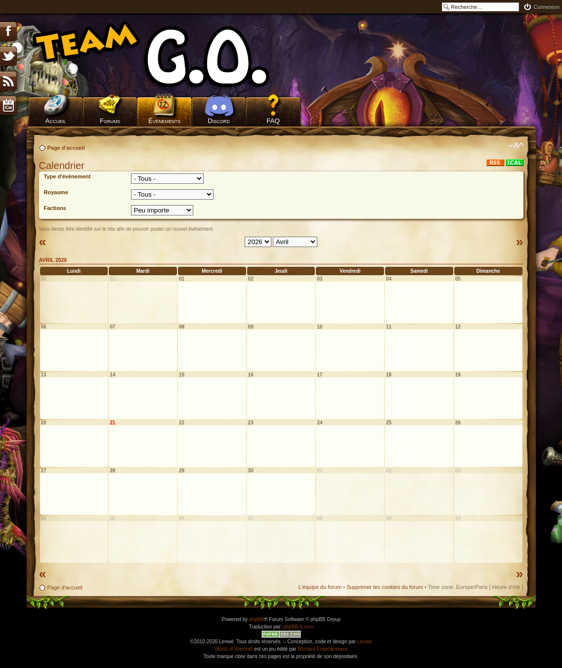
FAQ (273, 121)
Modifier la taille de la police (516, 145)
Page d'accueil (66, 148)
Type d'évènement (67, 176)
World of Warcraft (234, 649)
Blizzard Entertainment (322, 649)
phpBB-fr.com (298, 626)
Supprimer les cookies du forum (384, 587)
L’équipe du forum (320, 587)
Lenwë (364, 641)
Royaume (56, 192)
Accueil (55, 121)
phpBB (256, 619)
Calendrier (62, 165)
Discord (219, 121)
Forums (110, 121)
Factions (55, 208)
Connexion (546, 7)
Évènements (164, 121)
